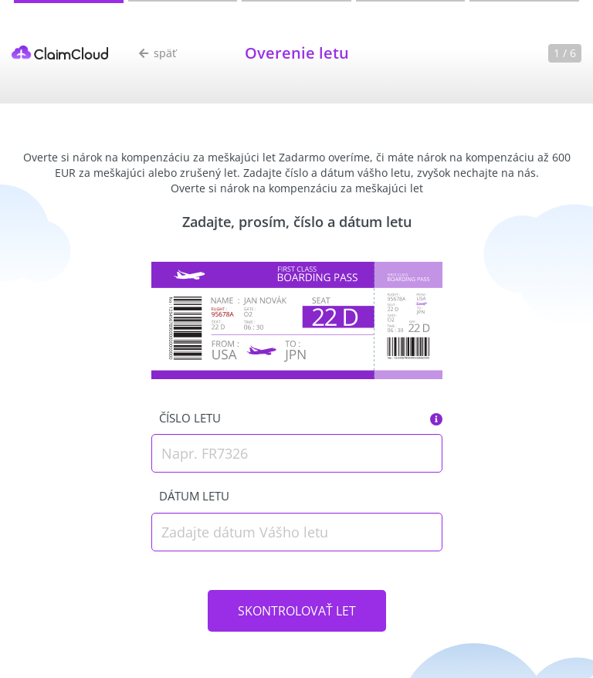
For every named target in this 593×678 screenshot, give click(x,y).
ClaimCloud (60, 52)
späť (157, 53)
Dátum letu (194, 495)
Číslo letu (190, 417)
